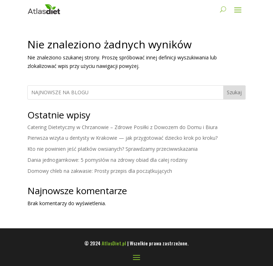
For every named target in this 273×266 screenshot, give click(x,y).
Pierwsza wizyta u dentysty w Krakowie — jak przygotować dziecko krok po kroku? (122, 137)
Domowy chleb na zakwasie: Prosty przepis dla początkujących (99, 170)
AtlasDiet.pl (114, 243)
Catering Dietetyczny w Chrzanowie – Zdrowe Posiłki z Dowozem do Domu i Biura (122, 127)
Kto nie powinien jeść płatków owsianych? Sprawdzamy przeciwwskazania (112, 148)
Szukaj (234, 92)
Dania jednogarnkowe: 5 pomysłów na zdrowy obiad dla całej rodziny (107, 159)
